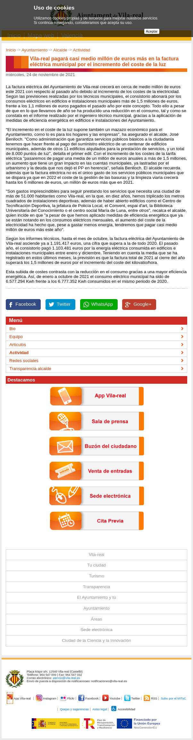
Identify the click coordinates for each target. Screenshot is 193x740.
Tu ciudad (96, 565)
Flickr (67, 698)
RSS (151, 698)
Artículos (17, 344)
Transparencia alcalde (30, 368)
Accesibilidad (123, 709)
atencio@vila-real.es (66, 678)
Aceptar (152, 31)
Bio (12, 328)
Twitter (64, 304)
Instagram (46, 698)
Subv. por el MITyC (173, 698)
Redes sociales (23, 360)
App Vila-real (19, 698)
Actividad (81, 50)
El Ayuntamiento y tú (96, 597)
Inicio (11, 50)
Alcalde (60, 50)
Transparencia (96, 586)
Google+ (142, 304)
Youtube (111, 698)
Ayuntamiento (34, 50)
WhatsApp (102, 304)
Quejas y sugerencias (74, 709)
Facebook (25, 304)
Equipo (16, 336)
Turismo (96, 576)
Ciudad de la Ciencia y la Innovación (96, 640)
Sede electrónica (96, 629)
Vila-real (97, 554)
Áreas (96, 619)
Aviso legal (100, 709)
